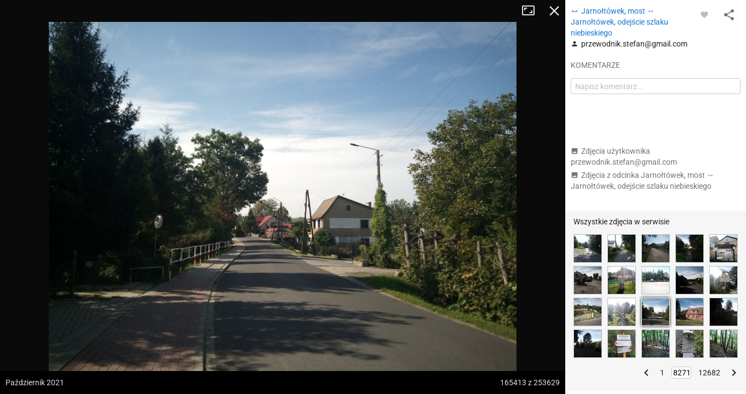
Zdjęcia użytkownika (624, 156)
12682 (709, 372)
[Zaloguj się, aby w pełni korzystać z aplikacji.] (704, 14)
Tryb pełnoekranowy (532, 11)
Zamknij (554, 11)
